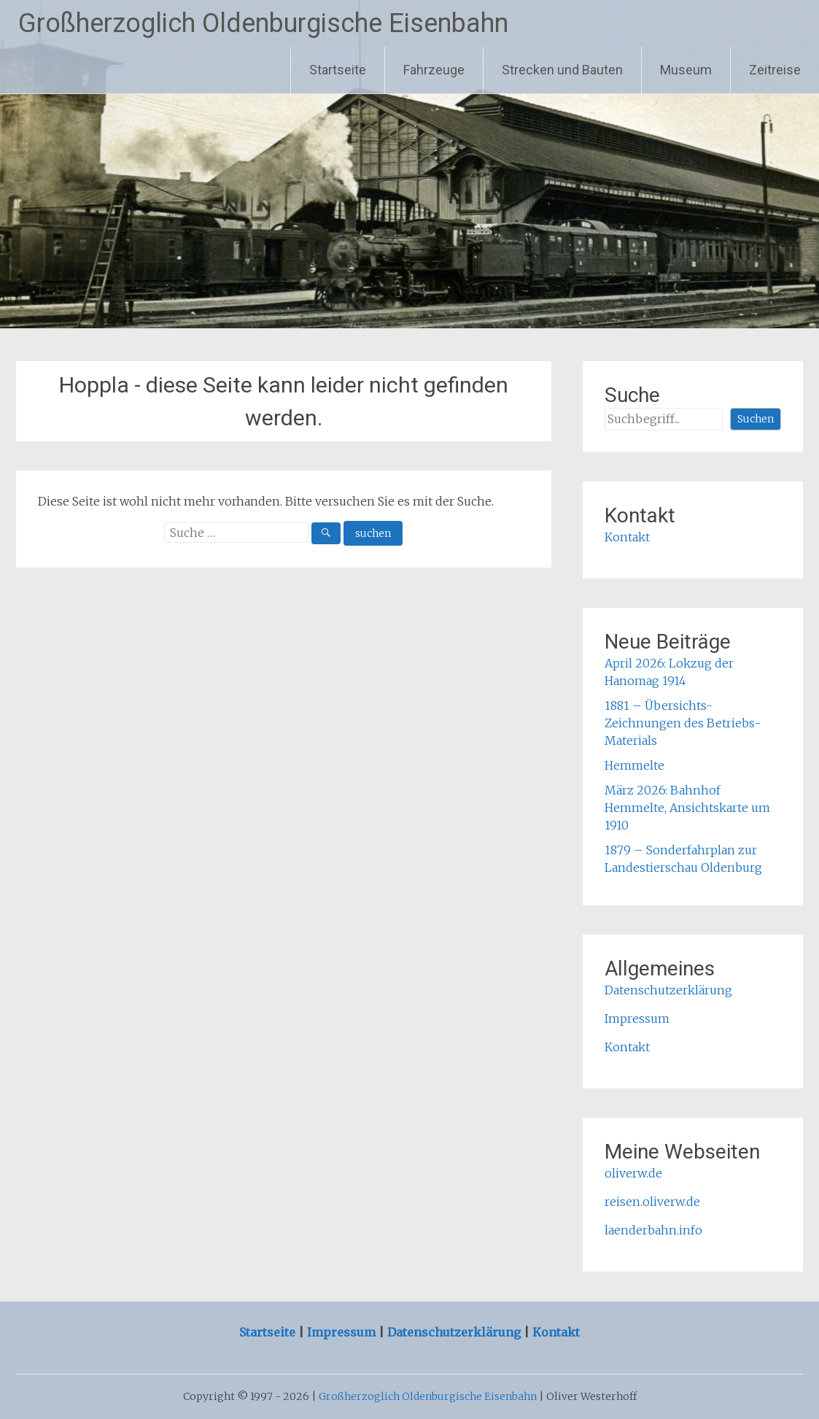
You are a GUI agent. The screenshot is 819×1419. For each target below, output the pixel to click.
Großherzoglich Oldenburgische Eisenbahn (263, 23)
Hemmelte (634, 765)
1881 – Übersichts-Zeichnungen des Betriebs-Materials (683, 723)
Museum (686, 69)
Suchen (755, 418)
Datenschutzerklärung (668, 990)
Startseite (337, 69)
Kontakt (627, 537)
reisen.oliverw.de (652, 1201)
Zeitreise (775, 69)
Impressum (637, 1018)
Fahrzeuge (434, 69)
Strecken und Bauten (562, 69)
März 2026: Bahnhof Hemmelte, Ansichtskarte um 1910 (687, 807)
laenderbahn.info (653, 1230)
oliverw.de (633, 1173)
